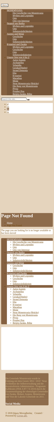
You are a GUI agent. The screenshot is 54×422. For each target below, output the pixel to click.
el (8, 104)
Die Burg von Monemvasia (25, 86)
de (8, 109)
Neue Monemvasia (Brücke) (26, 83)
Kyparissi (17, 75)
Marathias (17, 78)
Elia (14, 73)
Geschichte (18, 36)
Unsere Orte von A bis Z (18, 57)
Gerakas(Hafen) (20, 68)
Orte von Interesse (21, 21)
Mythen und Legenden (23, 15)
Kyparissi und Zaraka (17, 44)
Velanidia (17, 65)
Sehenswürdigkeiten (22, 55)
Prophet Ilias (18, 91)
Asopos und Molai (15, 34)
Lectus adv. (22, 415)
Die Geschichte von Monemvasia (28, 13)
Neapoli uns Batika (16, 23)
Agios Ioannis (19, 60)
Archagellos (18, 62)
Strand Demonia (20, 70)
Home (10, 223)
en (8, 107)
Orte (15, 18)
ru (8, 112)
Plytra (15, 88)
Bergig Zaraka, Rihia (22, 94)
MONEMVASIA (14, 10)
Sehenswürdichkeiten (22, 31)
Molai (15, 81)
